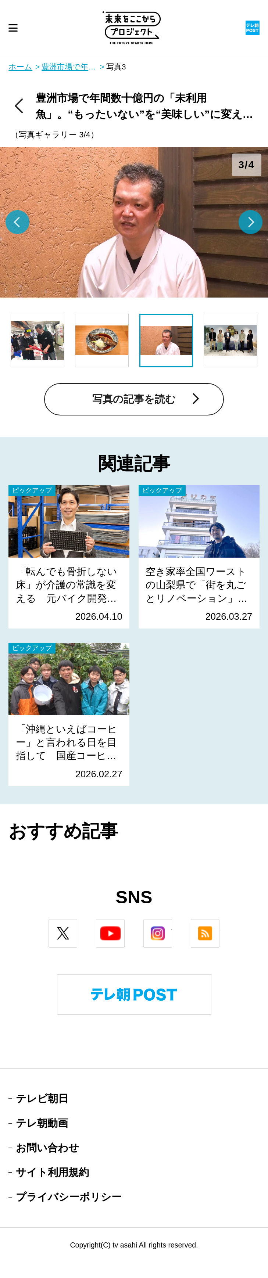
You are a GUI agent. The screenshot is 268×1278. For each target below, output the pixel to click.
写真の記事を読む (134, 399)
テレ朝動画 (42, 1123)
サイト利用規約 (52, 1172)
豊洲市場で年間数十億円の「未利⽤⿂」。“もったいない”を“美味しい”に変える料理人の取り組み (73, 67)
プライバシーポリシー (69, 1197)
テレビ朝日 (42, 1098)
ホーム (20, 67)
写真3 (116, 67)
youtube (124, 924)
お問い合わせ (47, 1147)
